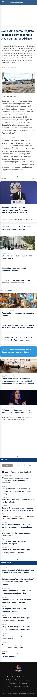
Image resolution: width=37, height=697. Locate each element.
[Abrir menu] (3, 2)
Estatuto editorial (24, 677)
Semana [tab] (18, 465)
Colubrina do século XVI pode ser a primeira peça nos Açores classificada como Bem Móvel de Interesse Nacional (18, 381)
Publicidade (9, 680)
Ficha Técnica (13, 683)
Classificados (19, 680)
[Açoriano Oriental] (18, 672)
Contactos (28, 680)
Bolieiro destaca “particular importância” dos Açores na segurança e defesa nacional (15, 210)
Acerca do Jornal (12, 677)
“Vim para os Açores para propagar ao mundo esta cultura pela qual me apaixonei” (16, 480)
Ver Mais (34, 179)
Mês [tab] (30, 465)
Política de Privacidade (14, 686)
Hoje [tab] (7, 465)
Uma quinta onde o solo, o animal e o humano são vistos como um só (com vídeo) (16, 491)
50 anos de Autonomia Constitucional (16, 472)
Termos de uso (23, 683)
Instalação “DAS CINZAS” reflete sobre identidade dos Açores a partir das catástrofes (17, 340)
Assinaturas (26, 686)
